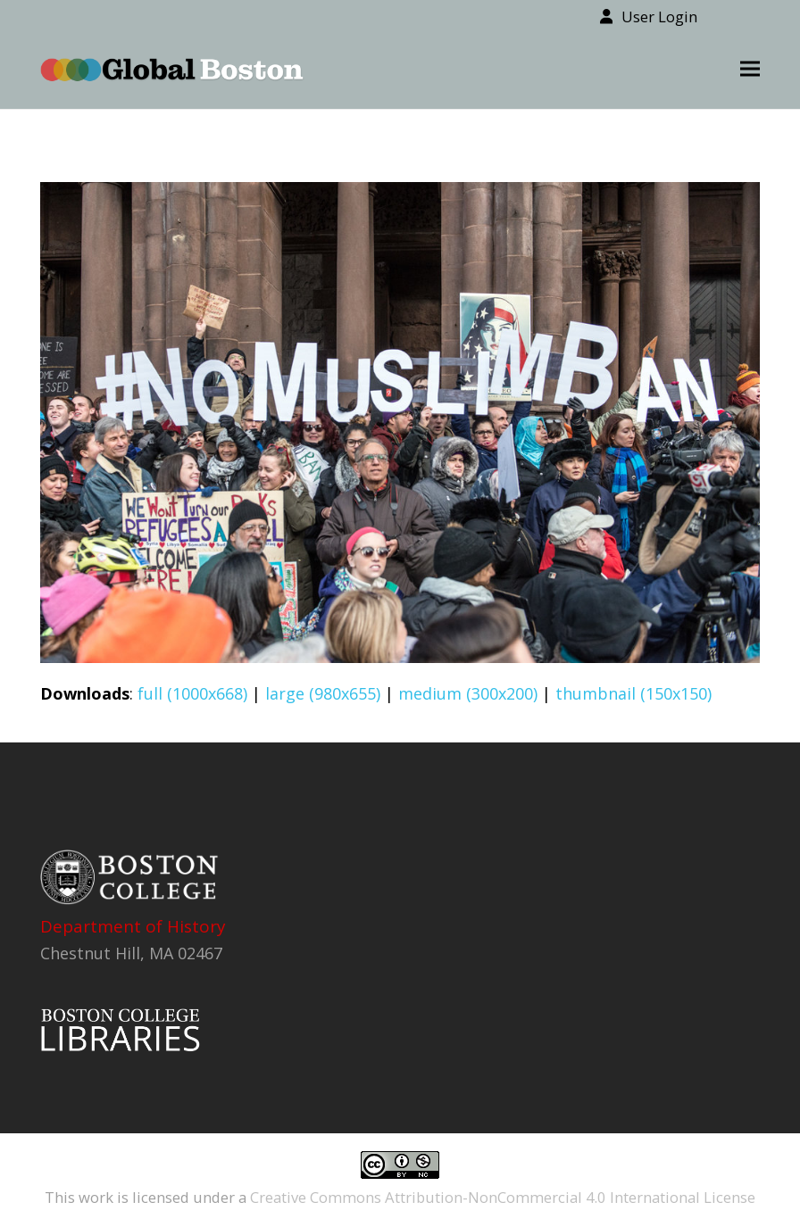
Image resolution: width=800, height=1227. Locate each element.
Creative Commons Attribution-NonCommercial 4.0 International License (502, 1197)
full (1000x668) (192, 693)
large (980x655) (322, 693)
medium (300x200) (468, 693)
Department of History (133, 926)
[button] (750, 69)
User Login (659, 16)
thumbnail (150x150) (633, 693)
